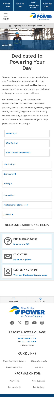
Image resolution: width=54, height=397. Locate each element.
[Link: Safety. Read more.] (27, 183)
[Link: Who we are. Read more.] (27, 143)
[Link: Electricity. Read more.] (27, 164)
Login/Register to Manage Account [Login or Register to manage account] (27, 26)
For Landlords (14, 387)
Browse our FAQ (21, 244)
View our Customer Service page (30, 275)
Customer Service (47, 5)
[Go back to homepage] (41, 16)
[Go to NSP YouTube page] (34, 323)
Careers (39, 367)
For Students (38, 387)
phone (28, 259)
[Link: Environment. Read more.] (27, 195)
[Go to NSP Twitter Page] (19, 323)
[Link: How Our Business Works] (27, 153)
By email (17, 259)
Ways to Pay (20, 5)
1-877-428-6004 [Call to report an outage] (28, 342)
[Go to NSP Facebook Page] (12, 323)
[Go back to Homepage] (27, 312)
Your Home (14, 381)
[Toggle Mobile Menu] (5, 17)
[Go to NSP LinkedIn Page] (27, 323)
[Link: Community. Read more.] (27, 174)
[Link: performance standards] (27, 205)
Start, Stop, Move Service (34, 5)
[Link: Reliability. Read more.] (27, 133)
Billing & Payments (39, 361)
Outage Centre (6, 5)
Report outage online (27, 338)
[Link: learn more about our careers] (27, 214)
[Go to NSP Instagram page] (42, 323)
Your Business (39, 381)
